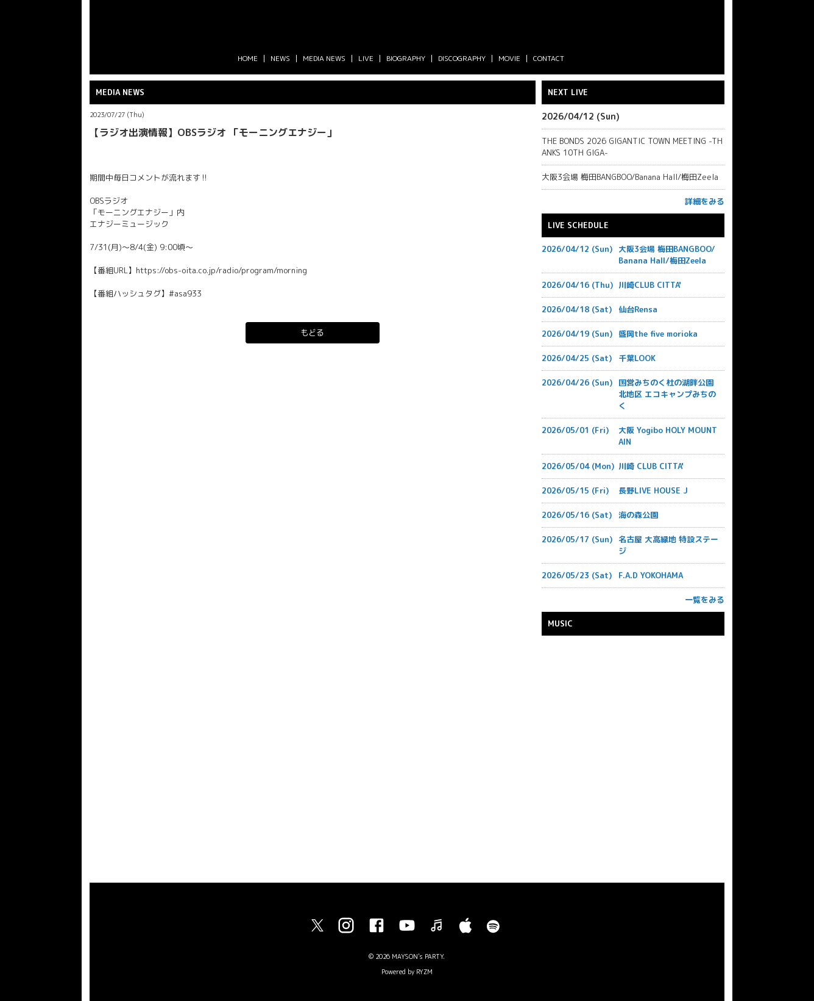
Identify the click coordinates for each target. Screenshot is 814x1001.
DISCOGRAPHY (462, 58)
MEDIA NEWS (324, 58)
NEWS (280, 58)
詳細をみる (704, 201)
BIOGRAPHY (405, 58)
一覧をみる (704, 599)
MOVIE (509, 58)
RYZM (424, 971)
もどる (312, 332)
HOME (248, 58)
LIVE (365, 58)
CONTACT (548, 58)
